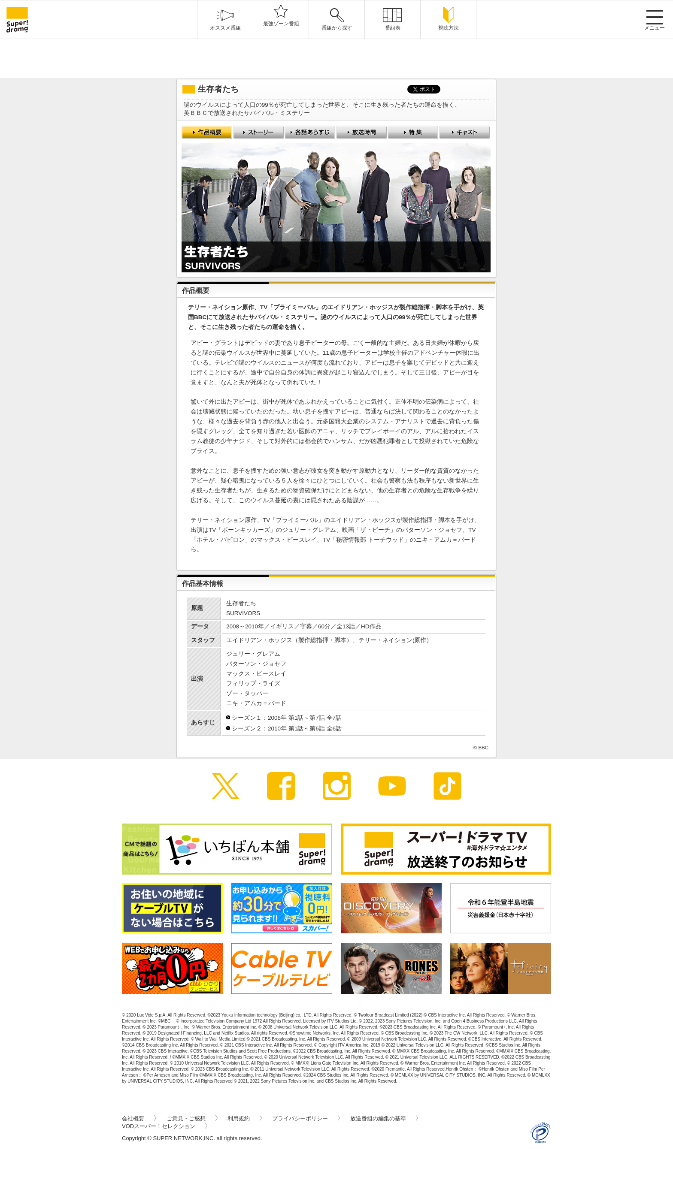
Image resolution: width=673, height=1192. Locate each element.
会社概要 (139, 1118)
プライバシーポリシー (306, 1118)
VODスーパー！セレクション (164, 1126)
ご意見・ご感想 (192, 1118)
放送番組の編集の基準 (384, 1118)
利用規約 (244, 1118)
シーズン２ (247, 728)
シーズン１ (247, 718)
